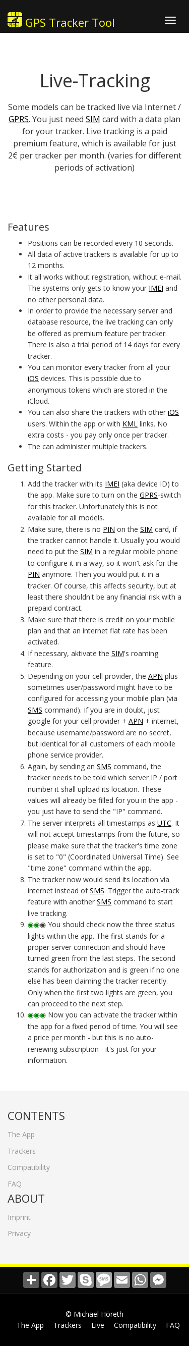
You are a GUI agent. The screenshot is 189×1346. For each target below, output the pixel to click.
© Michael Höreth (94, 1314)
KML (130, 423)
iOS (33, 378)
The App (21, 1130)
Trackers (22, 1147)
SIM (93, 119)
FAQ (15, 1180)
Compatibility (29, 1163)
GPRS (19, 119)
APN (155, 676)
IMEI (156, 288)
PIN (109, 529)
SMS (35, 710)
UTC (164, 823)
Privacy (19, 1229)
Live (97, 1325)
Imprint (19, 1213)
